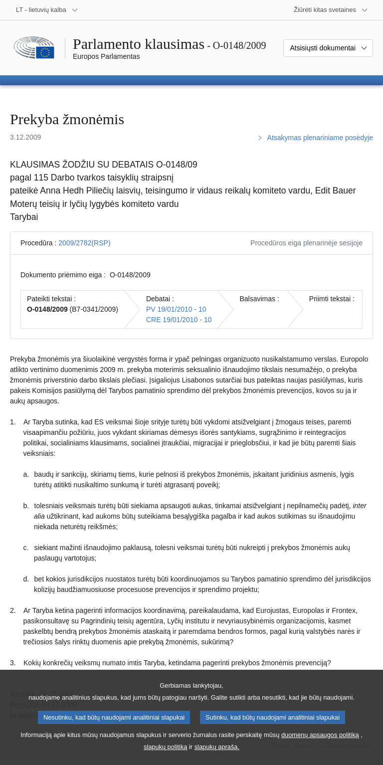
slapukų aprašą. (216, 757)
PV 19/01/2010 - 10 (176, 309)
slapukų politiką (166, 757)
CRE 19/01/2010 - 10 (179, 320)
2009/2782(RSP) (84, 243)
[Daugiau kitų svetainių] (331, 10)
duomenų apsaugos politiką (320, 745)
